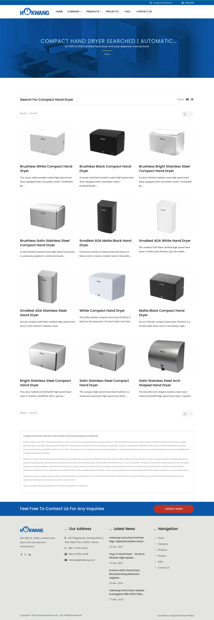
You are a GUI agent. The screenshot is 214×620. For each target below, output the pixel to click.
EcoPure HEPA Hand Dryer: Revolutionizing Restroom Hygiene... (124, 574)
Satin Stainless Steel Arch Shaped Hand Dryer (159, 383)
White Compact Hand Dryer (102, 310)
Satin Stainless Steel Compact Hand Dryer (104, 383)
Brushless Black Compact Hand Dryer (105, 168)
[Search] (166, 2)
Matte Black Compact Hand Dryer (161, 312)
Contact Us (144, 11)
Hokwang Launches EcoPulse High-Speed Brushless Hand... (126, 539)
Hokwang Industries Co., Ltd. (50, 615)
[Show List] (192, 99)
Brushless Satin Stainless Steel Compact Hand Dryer (45, 242)
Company (74, 11)
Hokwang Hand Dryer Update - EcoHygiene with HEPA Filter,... (127, 592)
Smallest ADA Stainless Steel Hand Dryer (43, 312)
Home (59, 11)
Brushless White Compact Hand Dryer (46, 168)
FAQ (128, 11)
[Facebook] (21, 554)
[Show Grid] (187, 99)
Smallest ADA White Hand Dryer (165, 240)
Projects (113, 11)
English (189, 3)
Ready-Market (187, 615)
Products (93, 11)
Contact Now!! (174, 508)
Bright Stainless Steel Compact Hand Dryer (45, 383)
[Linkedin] (30, 554)
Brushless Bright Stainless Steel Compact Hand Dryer (164, 168)
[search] (151, 2)
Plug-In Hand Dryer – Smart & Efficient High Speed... (127, 555)
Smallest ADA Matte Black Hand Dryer (105, 242)
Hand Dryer (61, 486)
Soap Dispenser (50, 486)
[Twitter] (25, 554)
